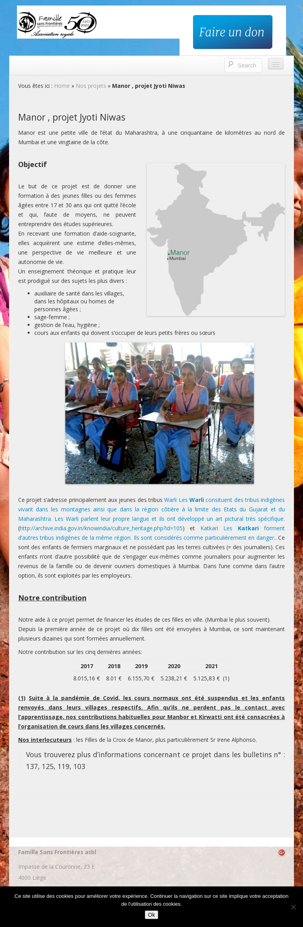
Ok (151, 915)
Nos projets (91, 85)
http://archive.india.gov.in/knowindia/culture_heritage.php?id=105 (101, 528)
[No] (293, 907)
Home (62, 85)
